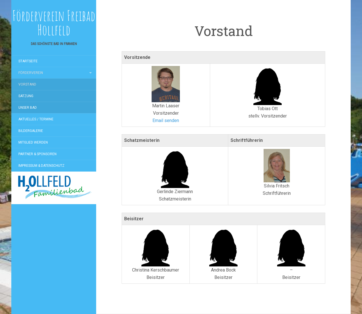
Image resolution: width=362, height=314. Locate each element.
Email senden (165, 120)
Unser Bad (27, 108)
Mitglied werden (33, 142)
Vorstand (27, 84)
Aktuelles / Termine (35, 119)
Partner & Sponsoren (37, 154)
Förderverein (30, 73)
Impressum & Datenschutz (41, 166)
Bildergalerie (30, 131)
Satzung (25, 96)
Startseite (28, 61)
